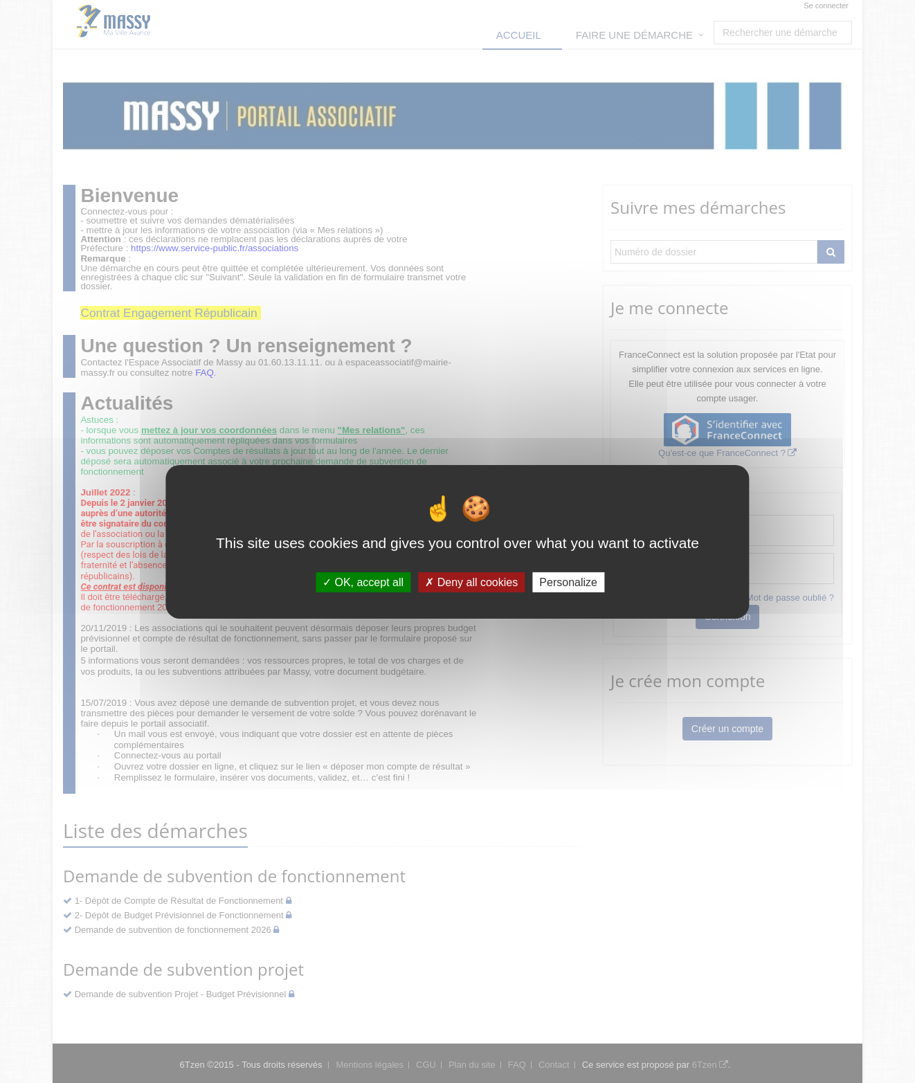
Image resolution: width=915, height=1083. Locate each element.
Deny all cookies (471, 582)
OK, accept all (363, 582)
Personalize (568, 582)
